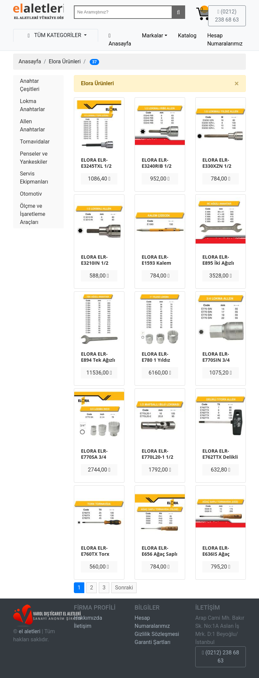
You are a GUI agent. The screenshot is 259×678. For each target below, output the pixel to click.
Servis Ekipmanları (34, 177)
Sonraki (124, 587)
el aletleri (29, 631)
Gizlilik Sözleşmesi (157, 634)
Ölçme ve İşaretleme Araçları (32, 214)
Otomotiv (31, 194)
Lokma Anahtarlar (32, 105)
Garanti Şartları (153, 642)
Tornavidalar (35, 141)
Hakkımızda (88, 618)
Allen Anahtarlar (32, 125)
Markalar (152, 35)
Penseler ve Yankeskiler (34, 158)
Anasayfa (30, 61)
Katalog (187, 35)
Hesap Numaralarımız (224, 39)
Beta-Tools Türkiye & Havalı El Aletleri (38, 13)
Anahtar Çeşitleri (29, 85)
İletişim (82, 626)
